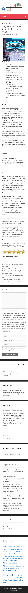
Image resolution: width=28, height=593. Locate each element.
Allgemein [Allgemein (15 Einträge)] (20, 549)
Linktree (5, 429)
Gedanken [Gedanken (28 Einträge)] (15, 554)
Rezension (5, 267)
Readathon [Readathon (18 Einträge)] (16, 568)
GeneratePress (14, 590)
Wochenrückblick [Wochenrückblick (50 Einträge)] (14, 580)
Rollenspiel (5, 273)
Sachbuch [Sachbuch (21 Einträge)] (5, 573)
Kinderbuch (5, 271)
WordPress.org (6, 531)
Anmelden (5, 525)
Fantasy (6, 264)
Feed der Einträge (7, 527)
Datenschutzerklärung (8, 372)
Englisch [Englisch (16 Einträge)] (5, 554)
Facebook (5, 432)
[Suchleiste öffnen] (26, 16)
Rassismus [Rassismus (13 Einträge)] (12, 568)
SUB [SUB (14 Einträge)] (16, 575)
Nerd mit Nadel (7, 503)
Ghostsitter (11, 269)
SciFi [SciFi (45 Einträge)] (4, 575)
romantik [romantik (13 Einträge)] (13, 571)
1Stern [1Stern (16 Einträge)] (4, 546)
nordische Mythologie (18, 271)
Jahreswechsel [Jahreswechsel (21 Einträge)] (6, 558)
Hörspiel (17, 269)
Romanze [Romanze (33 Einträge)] (18, 571)
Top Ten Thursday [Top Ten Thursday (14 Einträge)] (10, 577)
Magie (10, 271)
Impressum (6, 370)
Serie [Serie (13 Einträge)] (7, 575)
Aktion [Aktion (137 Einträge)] (14, 549)
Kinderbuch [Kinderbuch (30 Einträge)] (19, 558)
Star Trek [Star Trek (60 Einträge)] (12, 575)
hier (17, 326)
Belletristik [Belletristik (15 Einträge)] (5, 551)
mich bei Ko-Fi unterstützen (10, 439)
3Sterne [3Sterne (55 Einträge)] (14, 546)
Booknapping (6, 495)
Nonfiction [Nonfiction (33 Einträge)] (6, 568)
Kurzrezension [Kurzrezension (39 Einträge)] (12, 560)
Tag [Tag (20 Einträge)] (18, 575)
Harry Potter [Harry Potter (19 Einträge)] (8, 556)
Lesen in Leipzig (7, 470)
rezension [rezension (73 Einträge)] (7, 571)
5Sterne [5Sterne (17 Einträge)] (4, 549)
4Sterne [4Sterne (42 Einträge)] (19, 546)
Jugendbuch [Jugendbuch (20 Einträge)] (13, 558)
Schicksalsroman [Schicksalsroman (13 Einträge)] (11, 573)
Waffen (10, 273)
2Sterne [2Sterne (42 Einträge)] (8, 546)
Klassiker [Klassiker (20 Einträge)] (5, 560)
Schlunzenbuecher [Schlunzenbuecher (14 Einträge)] (18, 573)
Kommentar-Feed (7, 529)
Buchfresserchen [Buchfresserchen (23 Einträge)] (12, 552)
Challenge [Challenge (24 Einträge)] (19, 552)
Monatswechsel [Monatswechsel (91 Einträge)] (9, 566)
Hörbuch (10, 264)
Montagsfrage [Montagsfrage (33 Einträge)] (20, 566)
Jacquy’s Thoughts (7, 476)
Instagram (5, 435)
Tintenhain (5, 485)
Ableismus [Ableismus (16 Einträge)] (9, 549)
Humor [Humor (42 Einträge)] (13, 556)
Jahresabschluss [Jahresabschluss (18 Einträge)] (19, 556)
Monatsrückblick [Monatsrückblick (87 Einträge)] (10, 563)
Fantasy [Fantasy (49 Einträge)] (9, 554)
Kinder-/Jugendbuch (19, 264)
